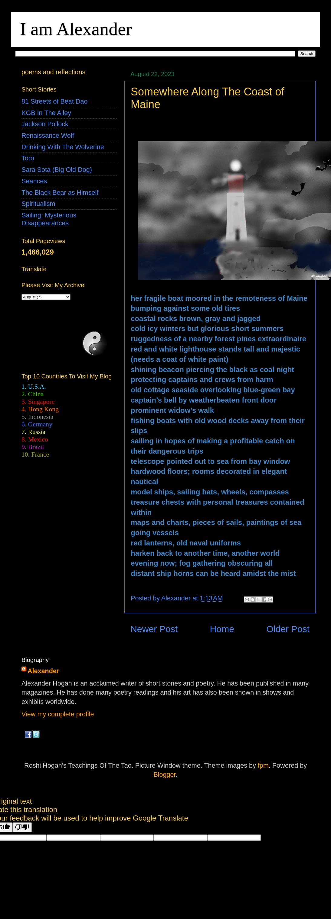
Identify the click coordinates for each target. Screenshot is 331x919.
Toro (27, 158)
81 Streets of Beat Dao (54, 101)
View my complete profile (57, 714)
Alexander (43, 671)
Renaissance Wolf (47, 135)
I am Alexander (76, 29)
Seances (34, 181)
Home (222, 629)
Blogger (164, 774)
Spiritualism (38, 203)
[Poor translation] (22, 827)
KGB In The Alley (46, 113)
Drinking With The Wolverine (62, 147)
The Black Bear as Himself (59, 192)
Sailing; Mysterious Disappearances (48, 219)
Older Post (288, 629)
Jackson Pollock (44, 124)
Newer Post (154, 629)
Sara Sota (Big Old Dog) (56, 169)
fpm (263, 765)
